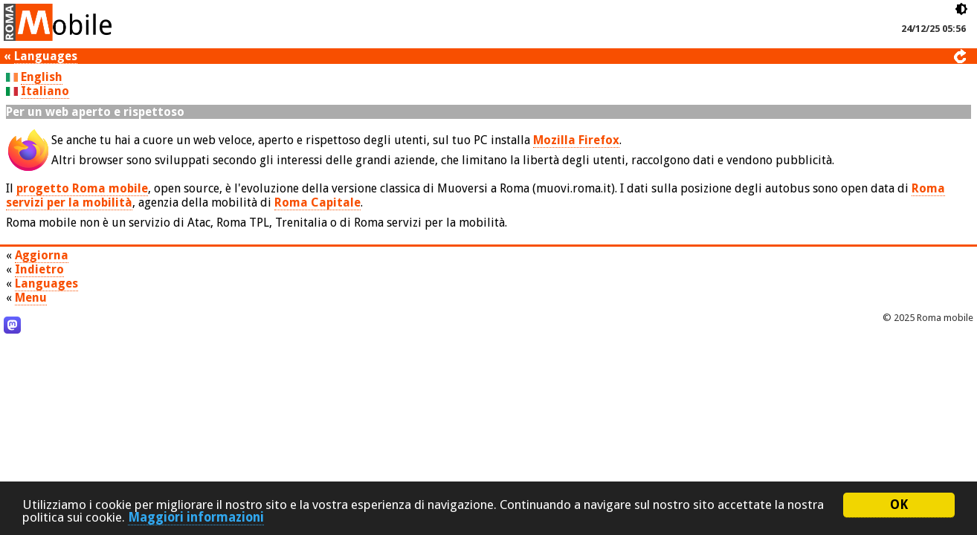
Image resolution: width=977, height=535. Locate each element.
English (41, 77)
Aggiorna (41, 255)
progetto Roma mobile (82, 188)
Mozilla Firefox (576, 140)
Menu (31, 298)
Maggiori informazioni (196, 517)
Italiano (45, 91)
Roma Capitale (317, 202)
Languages (45, 56)
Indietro (39, 269)
